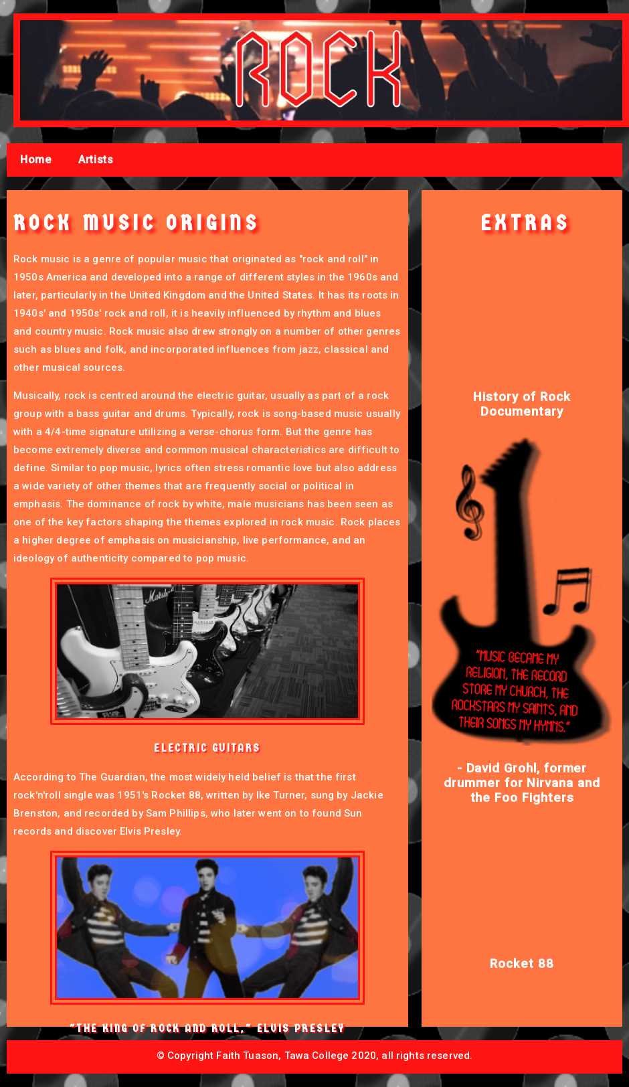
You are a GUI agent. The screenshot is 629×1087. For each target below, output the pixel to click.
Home (36, 159)
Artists (95, 159)
